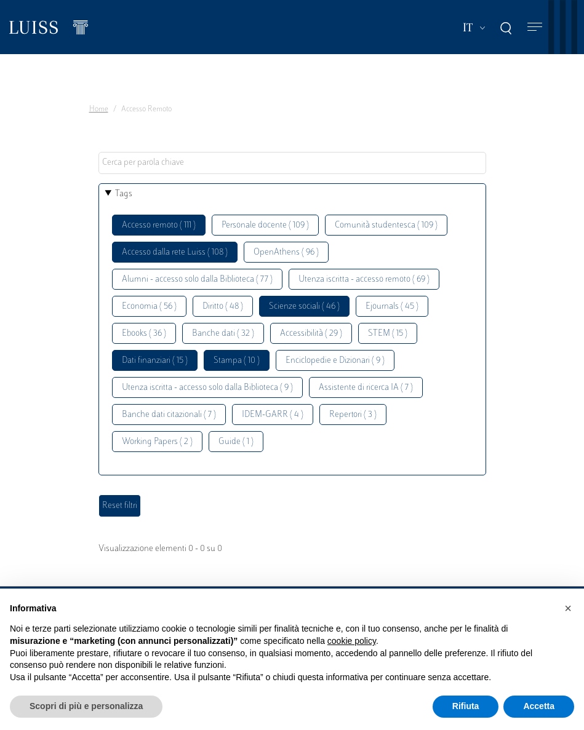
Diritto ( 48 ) (222, 306)
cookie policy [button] (351, 641)
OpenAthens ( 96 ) (286, 252)
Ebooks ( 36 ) (144, 333)
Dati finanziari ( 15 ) (155, 360)
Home (98, 109)
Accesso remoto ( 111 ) (159, 225)
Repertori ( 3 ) (353, 414)
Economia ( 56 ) (149, 306)
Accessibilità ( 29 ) (311, 333)
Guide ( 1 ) (236, 441)
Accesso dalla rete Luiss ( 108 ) (175, 252)
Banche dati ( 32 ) (223, 333)
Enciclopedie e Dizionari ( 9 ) (335, 360)
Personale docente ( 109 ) (265, 225)
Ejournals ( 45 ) (392, 306)
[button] (568, 608)
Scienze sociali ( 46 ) (304, 306)
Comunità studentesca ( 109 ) (386, 225)
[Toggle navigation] (534, 27)
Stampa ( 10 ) (237, 360)
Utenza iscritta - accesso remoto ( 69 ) (364, 279)
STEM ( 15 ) (387, 333)
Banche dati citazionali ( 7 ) (169, 414)
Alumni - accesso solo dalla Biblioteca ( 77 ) (197, 279)
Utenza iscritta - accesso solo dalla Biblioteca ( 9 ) (207, 387)
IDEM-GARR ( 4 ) (272, 414)
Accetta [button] (538, 706)
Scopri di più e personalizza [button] (86, 706)
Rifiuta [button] (465, 706)
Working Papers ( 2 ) (157, 441)
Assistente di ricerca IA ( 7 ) (366, 387)
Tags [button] (123, 194)
